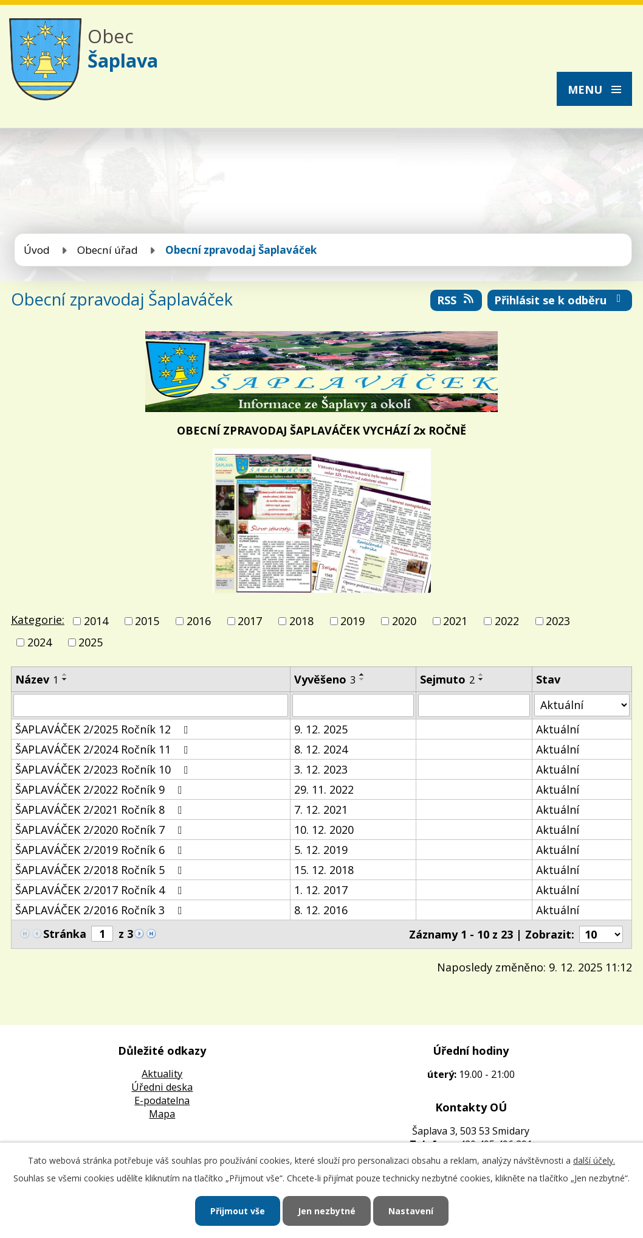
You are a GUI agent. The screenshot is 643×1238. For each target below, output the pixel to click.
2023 (558, 621)
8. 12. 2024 (321, 749)
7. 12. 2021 (321, 809)
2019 (352, 621)
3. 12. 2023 (321, 769)
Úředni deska (162, 1087)
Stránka (64, 933)
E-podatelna (162, 1100)
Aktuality (162, 1073)
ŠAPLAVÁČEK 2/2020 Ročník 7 (101, 829)
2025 (90, 642)
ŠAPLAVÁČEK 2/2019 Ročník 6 (101, 849)
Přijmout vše (237, 1211)
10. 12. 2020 (324, 829)
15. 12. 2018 (324, 869)
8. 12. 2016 (321, 910)
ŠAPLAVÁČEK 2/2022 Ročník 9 (101, 789)
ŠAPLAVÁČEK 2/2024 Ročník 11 (104, 749)
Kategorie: (37, 619)
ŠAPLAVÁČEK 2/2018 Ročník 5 (101, 869)
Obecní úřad (107, 250)
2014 (96, 621)
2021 (455, 621)
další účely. (594, 1160)
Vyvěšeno (325, 679)
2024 (39, 642)
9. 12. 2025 (321, 729)
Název (36, 679)
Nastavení (410, 1211)
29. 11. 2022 (324, 789)
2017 (250, 621)
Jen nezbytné (327, 1211)
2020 (404, 621)
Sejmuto (447, 679)
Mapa (162, 1114)
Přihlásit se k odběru (560, 300)
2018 (301, 621)
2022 (507, 621)
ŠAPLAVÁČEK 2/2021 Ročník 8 (101, 809)
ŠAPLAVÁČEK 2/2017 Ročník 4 (101, 890)
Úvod (37, 250)
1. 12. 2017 (321, 890)
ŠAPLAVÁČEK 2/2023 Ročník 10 (104, 769)
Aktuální (557, 729)
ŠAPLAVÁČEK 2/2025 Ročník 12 (104, 729)
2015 (147, 621)
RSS (456, 300)
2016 (199, 621)
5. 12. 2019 (321, 849)
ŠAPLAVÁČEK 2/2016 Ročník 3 (101, 910)
